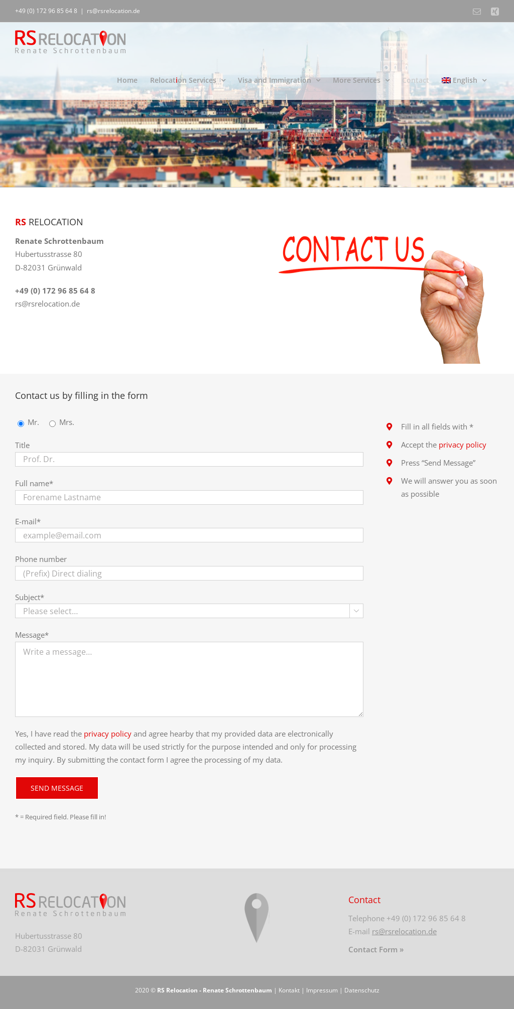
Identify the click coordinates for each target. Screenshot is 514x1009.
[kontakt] (383, 219)
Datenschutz (361, 990)
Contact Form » (376, 949)
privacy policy (108, 734)
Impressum (322, 990)
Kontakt (289, 990)
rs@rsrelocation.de (113, 11)
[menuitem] (464, 80)
